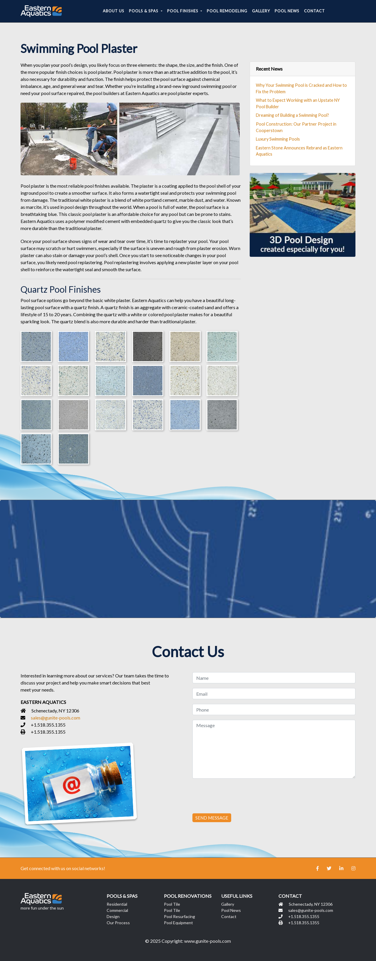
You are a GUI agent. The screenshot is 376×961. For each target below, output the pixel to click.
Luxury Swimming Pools (278, 138)
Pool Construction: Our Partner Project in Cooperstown (296, 127)
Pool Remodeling (227, 11)
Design (113, 916)
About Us (113, 11)
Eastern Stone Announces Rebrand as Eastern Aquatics (299, 151)
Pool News (287, 11)
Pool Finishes (183, 11)
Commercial (117, 910)
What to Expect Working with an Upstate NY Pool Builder (298, 103)
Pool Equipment (178, 922)
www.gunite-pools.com (207, 941)
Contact (314, 11)
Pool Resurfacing (179, 916)
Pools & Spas (144, 11)
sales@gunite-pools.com (55, 717)
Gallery (261, 11)
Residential (117, 904)
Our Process (118, 922)
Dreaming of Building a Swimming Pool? (292, 115)
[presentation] (237, 794)
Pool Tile (172, 904)
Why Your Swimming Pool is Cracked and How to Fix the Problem (301, 88)
